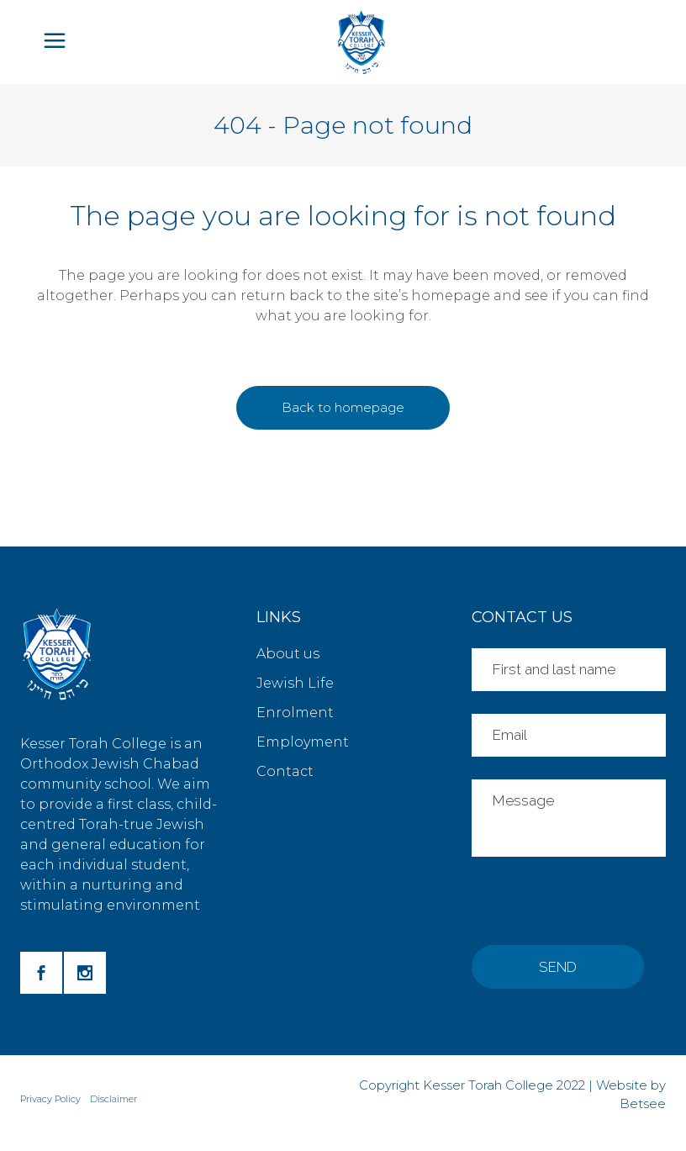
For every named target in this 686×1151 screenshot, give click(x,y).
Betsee (643, 1103)
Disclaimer (113, 1099)
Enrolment (295, 713)
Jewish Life (295, 683)
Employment (302, 742)
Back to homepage (343, 407)
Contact (285, 771)
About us (287, 654)
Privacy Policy (50, 1099)
